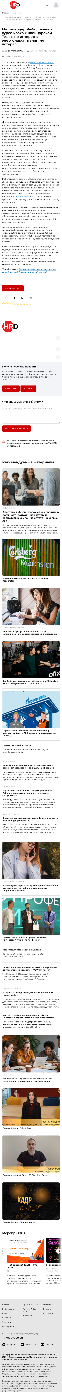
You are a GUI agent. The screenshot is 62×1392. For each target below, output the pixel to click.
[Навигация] (4, 4)
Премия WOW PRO (29, 1310)
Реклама (47, 1309)
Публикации (8, 1309)
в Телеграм (11, 388)
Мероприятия (8, 1326)
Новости (6, 1305)
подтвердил (21, 196)
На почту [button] (28, 388)
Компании (7, 1318)
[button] (56, 4)
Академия (27, 1316)
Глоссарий (48, 1313)
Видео (5, 1313)
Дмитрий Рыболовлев (42, 62)
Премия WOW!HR (31, 1305)
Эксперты (6, 1322)
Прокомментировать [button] (16, 428)
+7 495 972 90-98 (12, 1337)
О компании (48, 1305)
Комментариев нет (13, 56)
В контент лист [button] (13, 288)
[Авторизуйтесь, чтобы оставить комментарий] (31, 414)
